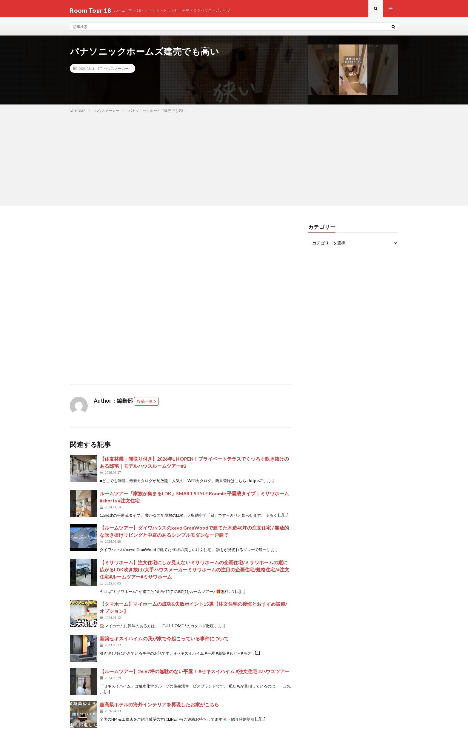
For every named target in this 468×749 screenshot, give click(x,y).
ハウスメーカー (116, 72)
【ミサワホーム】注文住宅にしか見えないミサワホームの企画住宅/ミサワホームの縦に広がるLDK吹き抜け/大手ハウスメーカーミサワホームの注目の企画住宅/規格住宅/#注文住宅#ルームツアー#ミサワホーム (194, 573)
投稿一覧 (145, 404)
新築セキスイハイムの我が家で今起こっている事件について (164, 642)
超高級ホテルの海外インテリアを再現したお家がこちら (159, 707)
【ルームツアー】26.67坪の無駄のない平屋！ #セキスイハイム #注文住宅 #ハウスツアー (195, 674)
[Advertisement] (234, 162)
